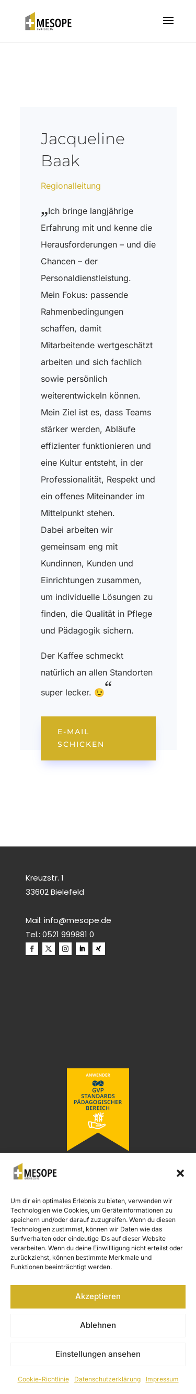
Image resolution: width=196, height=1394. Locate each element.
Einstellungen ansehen (98, 1354)
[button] (180, 1173)
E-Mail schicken (81, 738)
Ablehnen (98, 1325)
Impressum (162, 1379)
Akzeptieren (98, 1296)
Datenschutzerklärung (107, 1379)
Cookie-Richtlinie (43, 1379)
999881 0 (77, 934)
